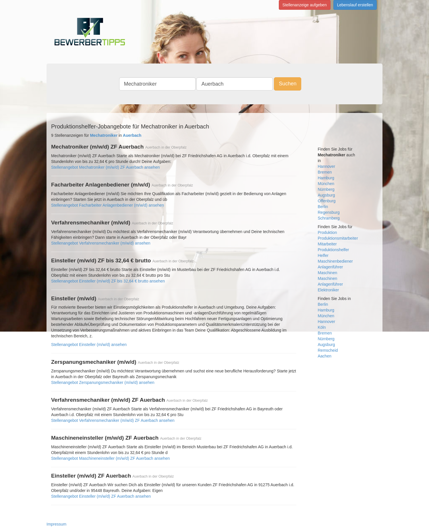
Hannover (326, 166)
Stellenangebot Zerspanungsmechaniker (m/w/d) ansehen (102, 382)
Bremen (325, 172)
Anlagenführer (330, 267)
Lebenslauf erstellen (355, 5)
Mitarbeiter (327, 244)
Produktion (327, 232)
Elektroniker (328, 290)
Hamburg (326, 178)
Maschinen (327, 272)
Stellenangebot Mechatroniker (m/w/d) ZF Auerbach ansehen (105, 167)
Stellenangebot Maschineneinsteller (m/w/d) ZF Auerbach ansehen (110, 458)
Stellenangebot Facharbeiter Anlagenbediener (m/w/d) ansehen (107, 205)
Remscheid (328, 350)
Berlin (323, 206)
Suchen (287, 83)
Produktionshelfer (333, 249)
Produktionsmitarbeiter (338, 238)
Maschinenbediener (335, 261)
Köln (322, 327)
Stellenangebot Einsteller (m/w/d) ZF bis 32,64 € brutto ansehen (108, 281)
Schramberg (329, 218)
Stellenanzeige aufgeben (305, 5)
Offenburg (327, 201)
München (326, 183)
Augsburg (326, 195)
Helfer (323, 255)
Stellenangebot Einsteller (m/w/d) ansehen (89, 344)
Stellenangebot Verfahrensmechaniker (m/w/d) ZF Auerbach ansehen (113, 420)
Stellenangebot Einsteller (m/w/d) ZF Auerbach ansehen (101, 496)
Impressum (56, 524)
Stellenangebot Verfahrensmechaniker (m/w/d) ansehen (100, 243)
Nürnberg (326, 189)
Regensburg (329, 212)
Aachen (324, 356)
